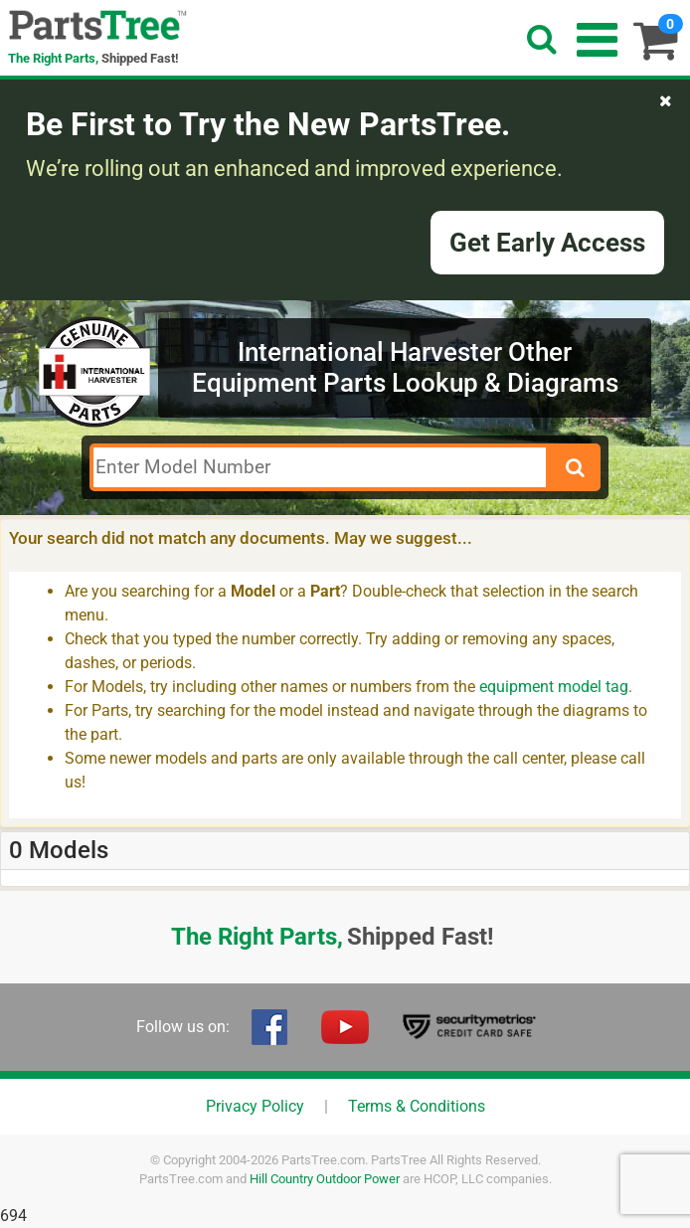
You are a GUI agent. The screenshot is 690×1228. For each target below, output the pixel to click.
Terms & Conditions (416, 1106)
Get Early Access (547, 243)
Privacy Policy (255, 1106)
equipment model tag (553, 686)
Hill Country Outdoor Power (325, 1178)
